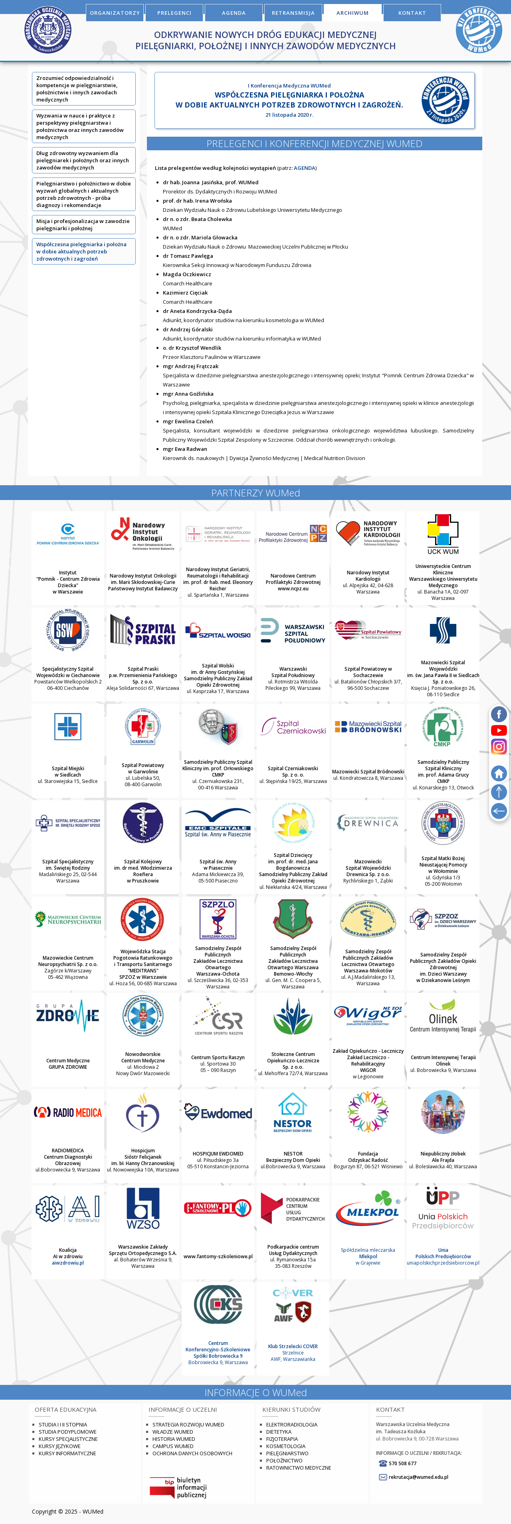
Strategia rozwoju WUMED (188, 1424)
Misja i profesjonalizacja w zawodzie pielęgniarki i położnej (83, 224)
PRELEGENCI (174, 12)
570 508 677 (402, 1463)
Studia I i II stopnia (63, 1424)
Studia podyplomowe (68, 1431)
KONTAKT (412, 12)
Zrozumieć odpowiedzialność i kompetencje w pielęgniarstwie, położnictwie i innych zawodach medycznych (77, 88)
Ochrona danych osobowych (192, 1453)
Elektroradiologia (291, 1424)
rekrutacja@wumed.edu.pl (418, 1477)
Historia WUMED (174, 1438)
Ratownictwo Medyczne (298, 1467)
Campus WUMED (173, 1446)
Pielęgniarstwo (287, 1453)
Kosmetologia (285, 1446)
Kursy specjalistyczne (68, 1438)
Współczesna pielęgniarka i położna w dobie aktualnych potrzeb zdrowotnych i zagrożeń (81, 251)
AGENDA (234, 12)
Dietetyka (278, 1431)
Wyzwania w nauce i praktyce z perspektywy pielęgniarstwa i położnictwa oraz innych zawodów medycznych (80, 126)
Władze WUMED (173, 1431)
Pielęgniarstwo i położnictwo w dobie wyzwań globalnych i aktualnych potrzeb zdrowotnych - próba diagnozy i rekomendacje (83, 194)
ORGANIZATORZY (115, 12)
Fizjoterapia (282, 1438)
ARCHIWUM (353, 12)
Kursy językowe (60, 1446)
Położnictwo (284, 1460)
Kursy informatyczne (67, 1453)
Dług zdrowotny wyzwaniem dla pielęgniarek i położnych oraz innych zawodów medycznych (82, 160)
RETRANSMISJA (293, 12)
